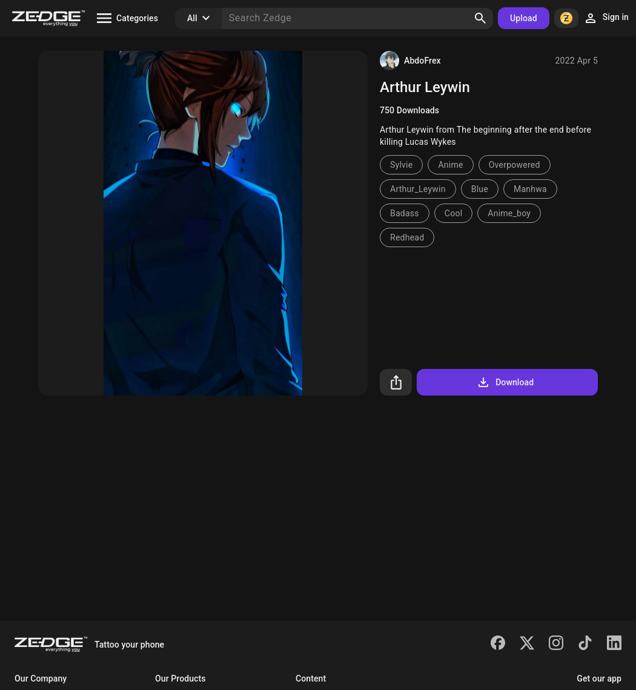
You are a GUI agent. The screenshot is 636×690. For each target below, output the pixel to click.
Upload (523, 18)
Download (505, 382)
